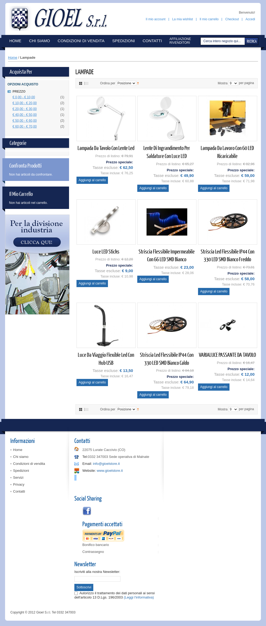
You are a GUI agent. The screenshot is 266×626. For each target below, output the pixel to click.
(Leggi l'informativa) (139, 597)
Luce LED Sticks (105, 251)
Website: (89, 471)
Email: (87, 464)
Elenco (86, 83)
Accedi (250, 19)
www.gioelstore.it (110, 471)
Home (12, 58)
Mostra (223, 83)
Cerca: (201, 41)
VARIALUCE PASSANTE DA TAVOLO (227, 354)
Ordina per (107, 83)
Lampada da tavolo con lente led (106, 147)
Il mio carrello (209, 19)
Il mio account (156, 19)
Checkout (232, 19)
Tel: (85, 457)
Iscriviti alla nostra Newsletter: (97, 572)
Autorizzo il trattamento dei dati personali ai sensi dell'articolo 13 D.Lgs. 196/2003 (114, 595)
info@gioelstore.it (106, 464)
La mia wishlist (182, 19)
